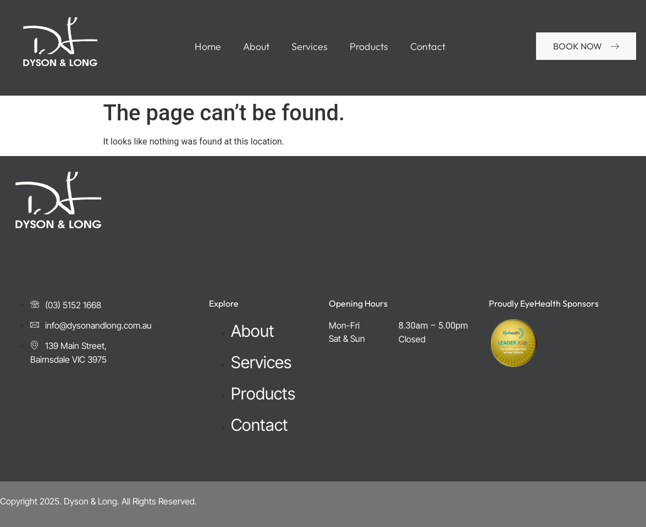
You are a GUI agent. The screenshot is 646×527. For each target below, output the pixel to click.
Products (369, 47)
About (256, 47)
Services (309, 47)
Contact (427, 47)
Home (208, 47)
